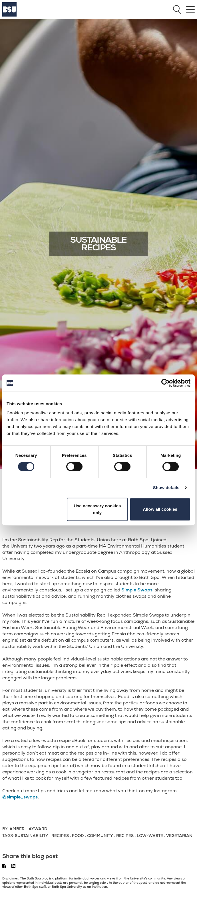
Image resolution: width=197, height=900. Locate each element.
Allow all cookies (160, 509)
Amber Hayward (28, 828)
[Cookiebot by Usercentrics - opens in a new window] (165, 383)
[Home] (9, 15)
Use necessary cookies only (97, 509)
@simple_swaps (20, 797)
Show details (166, 487)
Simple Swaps (136, 590)
